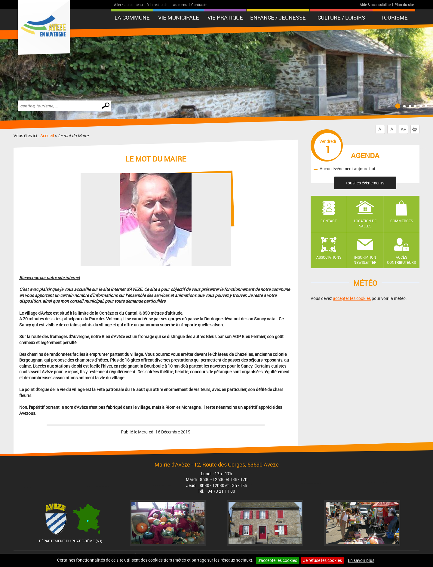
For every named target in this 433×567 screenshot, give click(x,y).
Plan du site (404, 4)
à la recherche (158, 4)
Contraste (199, 4)
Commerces (401, 220)
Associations (328, 257)
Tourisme (394, 17)
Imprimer (415, 129)
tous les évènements (365, 183)
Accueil (47, 135)
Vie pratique (225, 17)
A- (380, 129)
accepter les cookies (352, 298)
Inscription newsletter (365, 260)
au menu (180, 4)
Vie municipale (178, 17)
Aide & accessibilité (375, 4)
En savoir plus (361, 560)
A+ (403, 129)
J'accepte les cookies (277, 560)
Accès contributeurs (401, 260)
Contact (329, 220)
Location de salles (365, 223)
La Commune (132, 17)
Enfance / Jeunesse (278, 17)
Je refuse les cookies (322, 560)
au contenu (133, 4)
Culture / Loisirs (341, 17)
